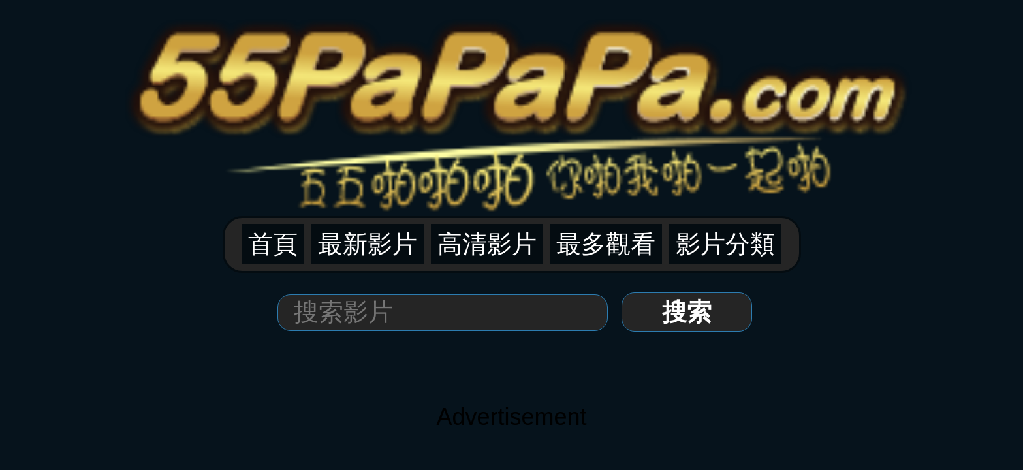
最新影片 (446, 72)
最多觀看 (556, 72)
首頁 (401, 72)
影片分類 (611, 72)
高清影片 (501, 72)
